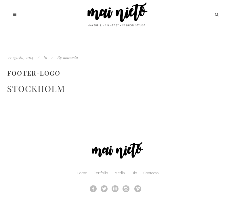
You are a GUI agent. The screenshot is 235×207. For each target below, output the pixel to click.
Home (82, 173)
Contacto (151, 173)
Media (119, 173)
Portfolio (101, 173)
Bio (134, 173)
